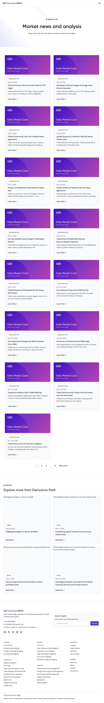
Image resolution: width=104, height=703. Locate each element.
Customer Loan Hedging (45, 651)
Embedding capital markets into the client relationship (73, 533)
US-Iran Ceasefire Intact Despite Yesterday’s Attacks (26, 240)
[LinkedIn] (5, 632)
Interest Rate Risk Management (48, 668)
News (72, 665)
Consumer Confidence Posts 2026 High (72, 341)
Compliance (8, 685)
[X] (9, 632)
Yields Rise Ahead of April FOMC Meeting (25, 392)
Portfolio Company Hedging (47, 659)
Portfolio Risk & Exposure (13, 674)
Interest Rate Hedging (12, 648)
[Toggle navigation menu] (100, 3)
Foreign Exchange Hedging (13, 651)
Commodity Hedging (11, 654)
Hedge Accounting (10, 683)
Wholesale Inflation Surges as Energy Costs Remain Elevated (74, 86)
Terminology (74, 654)
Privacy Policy (18, 698)
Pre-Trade (7, 666)
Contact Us (74, 671)
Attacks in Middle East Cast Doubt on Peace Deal (26, 189)
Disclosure (28, 698)
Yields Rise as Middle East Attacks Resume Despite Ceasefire (70, 240)
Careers (73, 668)
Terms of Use (8, 698)
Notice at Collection (50, 698)
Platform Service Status (66, 698)
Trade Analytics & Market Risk (14, 671)
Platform (6, 642)
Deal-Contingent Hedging (46, 654)
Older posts (63, 466)
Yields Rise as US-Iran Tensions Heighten (25, 444)
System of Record (10, 663)
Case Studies (75, 648)
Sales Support (42, 683)
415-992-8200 (10, 621)
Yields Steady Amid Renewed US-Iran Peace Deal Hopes (26, 291)
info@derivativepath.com (14, 624)
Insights (73, 645)
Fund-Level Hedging (44, 657)
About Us (73, 662)
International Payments (12, 677)
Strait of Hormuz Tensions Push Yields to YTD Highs (26, 86)
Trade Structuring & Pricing (14, 668)
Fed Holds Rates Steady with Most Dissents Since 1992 (26, 342)
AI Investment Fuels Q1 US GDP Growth (72, 290)
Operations (8, 680)
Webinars (73, 651)
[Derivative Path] (12, 3)
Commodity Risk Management (48, 674)
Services (40, 642)
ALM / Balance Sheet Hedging (47, 648)
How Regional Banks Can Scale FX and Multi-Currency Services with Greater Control (74, 583)
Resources (73, 642)
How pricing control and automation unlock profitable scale (24, 583)
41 (55, 466)
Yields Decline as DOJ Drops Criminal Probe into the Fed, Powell (74, 393)
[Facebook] (21, 632)
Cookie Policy (37, 698)
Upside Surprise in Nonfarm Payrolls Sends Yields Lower (74, 137)
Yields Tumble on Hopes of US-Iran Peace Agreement (73, 189)
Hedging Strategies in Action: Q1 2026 (21, 532)
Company (73, 659)
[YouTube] (13, 632)
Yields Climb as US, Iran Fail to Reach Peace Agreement (26, 137)
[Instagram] (17, 632)
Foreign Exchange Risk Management (50, 671)
